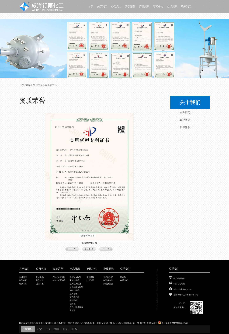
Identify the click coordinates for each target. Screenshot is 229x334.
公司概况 (23, 277)
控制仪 (72, 304)
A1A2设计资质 (59, 277)
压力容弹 (73, 294)
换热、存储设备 (76, 307)
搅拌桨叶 (73, 300)
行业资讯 (90, 280)
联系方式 (124, 280)
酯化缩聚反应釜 (76, 287)
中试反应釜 (74, 280)
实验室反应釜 (75, 277)
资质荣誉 (49, 85)
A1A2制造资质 (59, 280)
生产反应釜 (108, 277)
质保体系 (23, 284)
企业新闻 (90, 277)
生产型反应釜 (75, 284)
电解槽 (72, 310)
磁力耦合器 (74, 297)
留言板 (123, 277)
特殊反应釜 (74, 290)
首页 (39, 85)
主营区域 (28, 329)
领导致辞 (23, 280)
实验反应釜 (108, 284)
